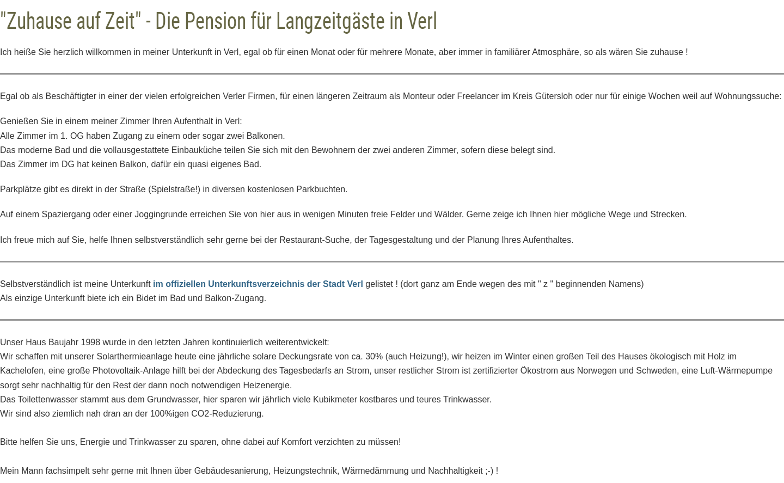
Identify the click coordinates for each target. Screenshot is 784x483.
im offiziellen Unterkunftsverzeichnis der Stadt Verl (258, 284)
